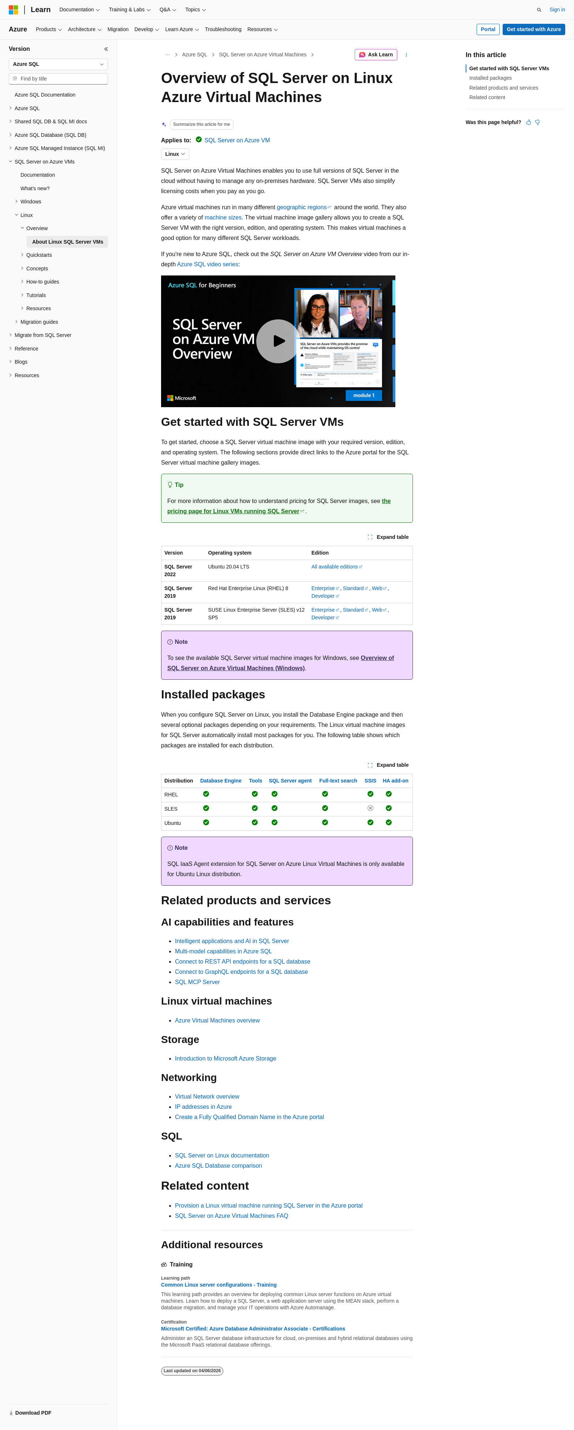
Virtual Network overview (207, 1096)
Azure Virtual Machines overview (217, 1020)
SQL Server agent (290, 781)
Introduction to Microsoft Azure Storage (225, 1058)
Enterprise (323, 588)
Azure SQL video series (207, 264)
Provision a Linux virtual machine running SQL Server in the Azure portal (269, 1205)
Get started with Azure (534, 29)
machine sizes (223, 217)
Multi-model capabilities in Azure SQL (223, 951)
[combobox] (58, 64)
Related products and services (503, 88)
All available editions (335, 567)
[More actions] (406, 55)
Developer (323, 596)
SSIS (370, 781)
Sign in (557, 9)
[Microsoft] (13, 10)
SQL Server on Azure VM (237, 140)
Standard (353, 588)
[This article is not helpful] (537, 122)
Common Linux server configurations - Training (219, 1285)
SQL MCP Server (197, 982)
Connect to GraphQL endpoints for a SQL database (241, 972)
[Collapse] (106, 49)
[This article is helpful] (528, 122)
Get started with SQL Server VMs (509, 68)
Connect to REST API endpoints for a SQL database (242, 961)
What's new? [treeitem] (35, 188)
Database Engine (221, 781)
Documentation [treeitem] (37, 175)
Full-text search (338, 781)
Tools (255, 781)
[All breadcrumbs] (167, 55)
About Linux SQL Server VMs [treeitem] (67, 242)
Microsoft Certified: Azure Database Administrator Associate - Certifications (253, 1329)
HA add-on (396, 781)
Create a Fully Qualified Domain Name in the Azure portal (249, 1117)
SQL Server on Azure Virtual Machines (262, 54)
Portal (488, 29)
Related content (487, 97)
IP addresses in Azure (203, 1107)
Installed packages (490, 78)
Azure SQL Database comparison (218, 1166)
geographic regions (302, 207)
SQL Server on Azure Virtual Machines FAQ (231, 1216)
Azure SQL (194, 54)
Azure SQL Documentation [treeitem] (45, 95)
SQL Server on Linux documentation (222, 1155)
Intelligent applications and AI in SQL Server (232, 941)
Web (377, 588)
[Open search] (539, 9)
